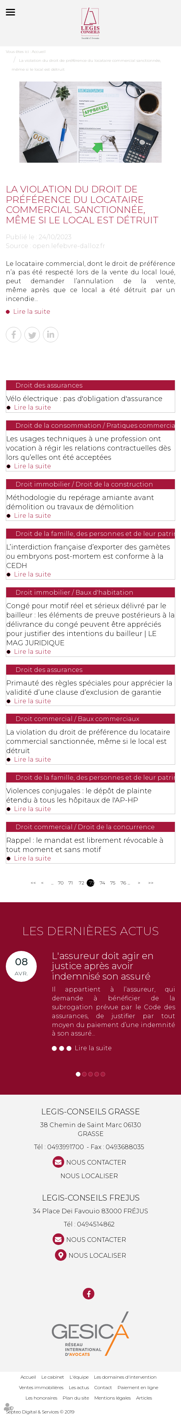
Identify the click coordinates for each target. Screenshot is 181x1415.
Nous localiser (89, 1176)
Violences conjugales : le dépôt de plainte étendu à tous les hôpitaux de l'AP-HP (79, 795)
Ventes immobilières (41, 1387)
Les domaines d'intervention (125, 1377)
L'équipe (79, 1377)
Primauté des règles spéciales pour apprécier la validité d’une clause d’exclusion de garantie (89, 688)
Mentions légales (112, 1398)
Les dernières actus (90, 931)
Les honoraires (41, 1398)
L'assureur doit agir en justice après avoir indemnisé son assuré (103, 966)
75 (112, 883)
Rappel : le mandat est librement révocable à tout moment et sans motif (85, 845)
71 (70, 883)
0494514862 (95, 1224)
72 (81, 883)
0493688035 (125, 1147)
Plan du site (76, 1398)
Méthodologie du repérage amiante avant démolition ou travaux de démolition (80, 502)
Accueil (39, 51)
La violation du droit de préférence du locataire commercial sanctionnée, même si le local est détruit (88, 741)
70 (60, 883)
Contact (103, 1387)
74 (102, 883)
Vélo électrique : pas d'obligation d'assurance (84, 399)
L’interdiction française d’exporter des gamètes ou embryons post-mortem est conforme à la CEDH (88, 556)
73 (91, 883)
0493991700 (65, 1147)
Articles (144, 1398)
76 (123, 883)
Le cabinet (52, 1377)
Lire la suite (31, 311)
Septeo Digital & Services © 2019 (40, 1412)
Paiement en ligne (138, 1387)
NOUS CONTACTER (96, 1162)
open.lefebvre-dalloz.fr (68, 246)
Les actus (79, 1387)
